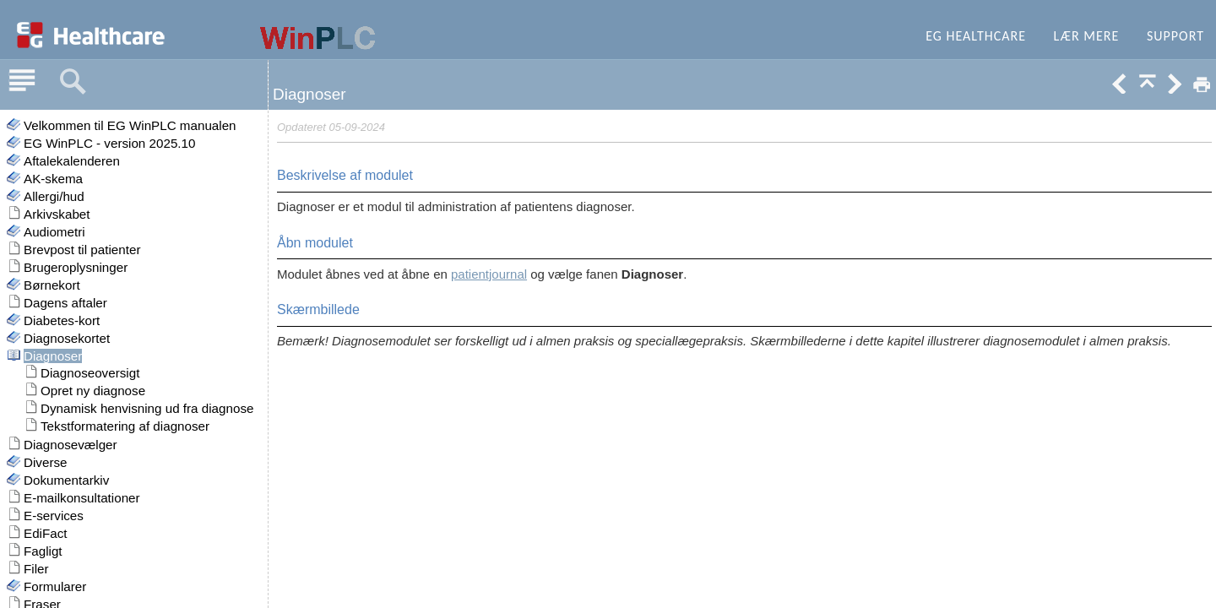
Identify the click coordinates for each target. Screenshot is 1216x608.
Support (1175, 36)
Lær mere (1087, 36)
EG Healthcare (976, 36)
